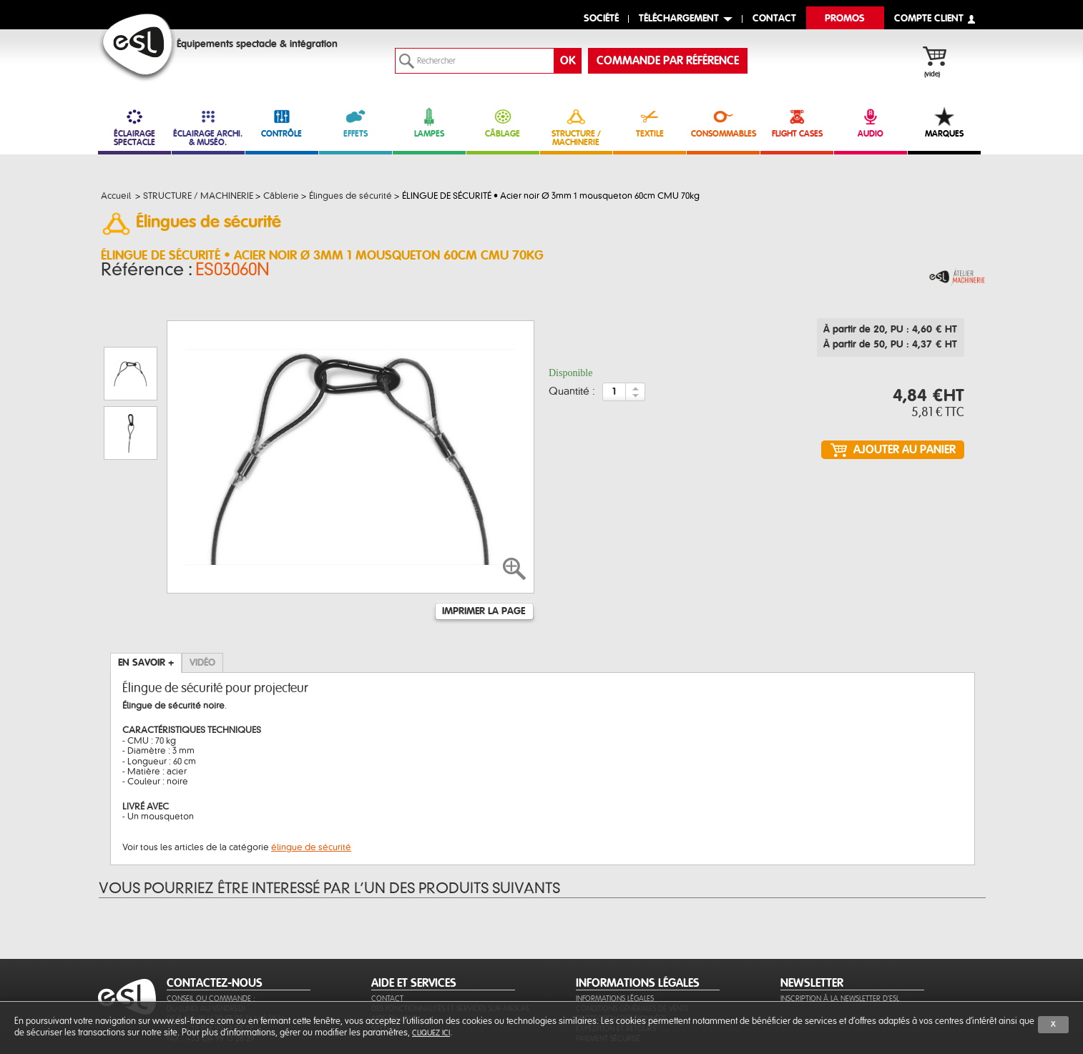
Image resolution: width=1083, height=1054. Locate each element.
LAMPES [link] (429, 122)
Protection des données (621, 949)
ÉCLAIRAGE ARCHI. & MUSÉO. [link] (208, 127)
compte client (929, 19)
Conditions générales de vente (632, 939)
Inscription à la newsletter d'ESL (839, 929)
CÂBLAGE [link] (502, 122)
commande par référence (668, 61)
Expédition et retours (616, 959)
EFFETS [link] (355, 122)
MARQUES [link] (944, 122)
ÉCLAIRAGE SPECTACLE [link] (134, 127)
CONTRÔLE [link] (281, 122)
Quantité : (572, 396)
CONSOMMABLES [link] (723, 122)
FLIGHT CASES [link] (796, 122)
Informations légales (615, 929)
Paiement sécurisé (608, 969)
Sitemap (385, 959)
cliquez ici (431, 1033)
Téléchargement (679, 19)
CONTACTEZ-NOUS (215, 914)
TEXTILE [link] (649, 122)
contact (774, 19)
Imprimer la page (483, 542)
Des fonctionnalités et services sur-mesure (450, 939)
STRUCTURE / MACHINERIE (576, 127)
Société (601, 19)
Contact (387, 929)
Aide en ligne (394, 949)
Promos (845, 19)
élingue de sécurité (311, 778)
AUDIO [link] (870, 122)
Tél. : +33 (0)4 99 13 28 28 (210, 959)
